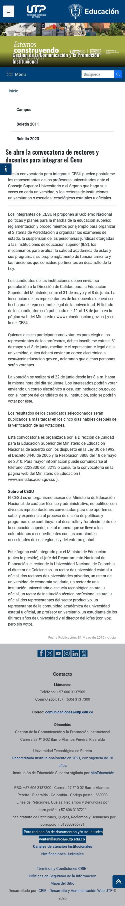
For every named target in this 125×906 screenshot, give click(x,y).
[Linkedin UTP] (75, 653)
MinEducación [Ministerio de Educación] (102, 773)
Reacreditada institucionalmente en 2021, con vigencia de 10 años (62, 762)
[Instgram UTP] (66, 653)
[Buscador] (118, 74)
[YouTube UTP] (58, 653)
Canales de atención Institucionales (62, 846)
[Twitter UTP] (50, 653)
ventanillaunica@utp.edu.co (62, 839)
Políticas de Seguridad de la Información (62, 876)
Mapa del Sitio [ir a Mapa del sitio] (62, 883)
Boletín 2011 (27, 124)
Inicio (13, 91)
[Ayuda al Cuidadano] (84, 653)
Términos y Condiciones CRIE (61, 868)
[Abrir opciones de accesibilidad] (6, 169)
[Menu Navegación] (16, 74)
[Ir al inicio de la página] (119, 882)
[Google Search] (98, 74)
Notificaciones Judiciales (62, 854)
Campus (23, 109)
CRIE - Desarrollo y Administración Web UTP (75, 890)
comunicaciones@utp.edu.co (69, 712)
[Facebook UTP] (41, 653)
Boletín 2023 (27, 138)
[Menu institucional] (8, 11)
